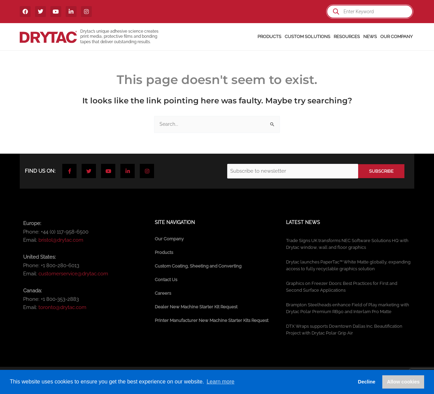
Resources (347, 36)
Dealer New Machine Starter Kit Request (196, 306)
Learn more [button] (220, 381)
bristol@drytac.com (60, 240)
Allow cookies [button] (403, 381)
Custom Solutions (307, 36)
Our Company (396, 36)
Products (269, 36)
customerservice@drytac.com (73, 274)
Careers (163, 293)
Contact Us (166, 279)
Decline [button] (366, 381)
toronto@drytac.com (62, 307)
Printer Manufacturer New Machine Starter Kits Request (211, 320)
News (370, 36)
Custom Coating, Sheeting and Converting (198, 266)
